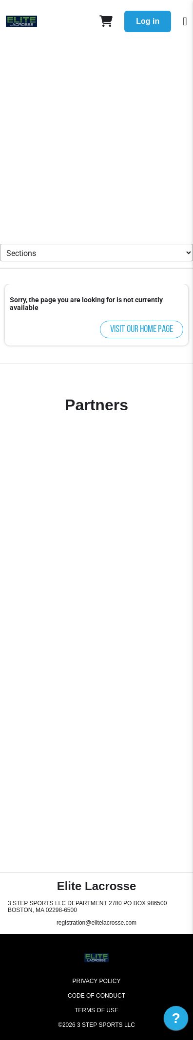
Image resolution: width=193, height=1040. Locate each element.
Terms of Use (96, 1010)
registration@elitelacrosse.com (96, 922)
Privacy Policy (97, 981)
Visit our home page (141, 329)
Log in (147, 21)
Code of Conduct (96, 995)
